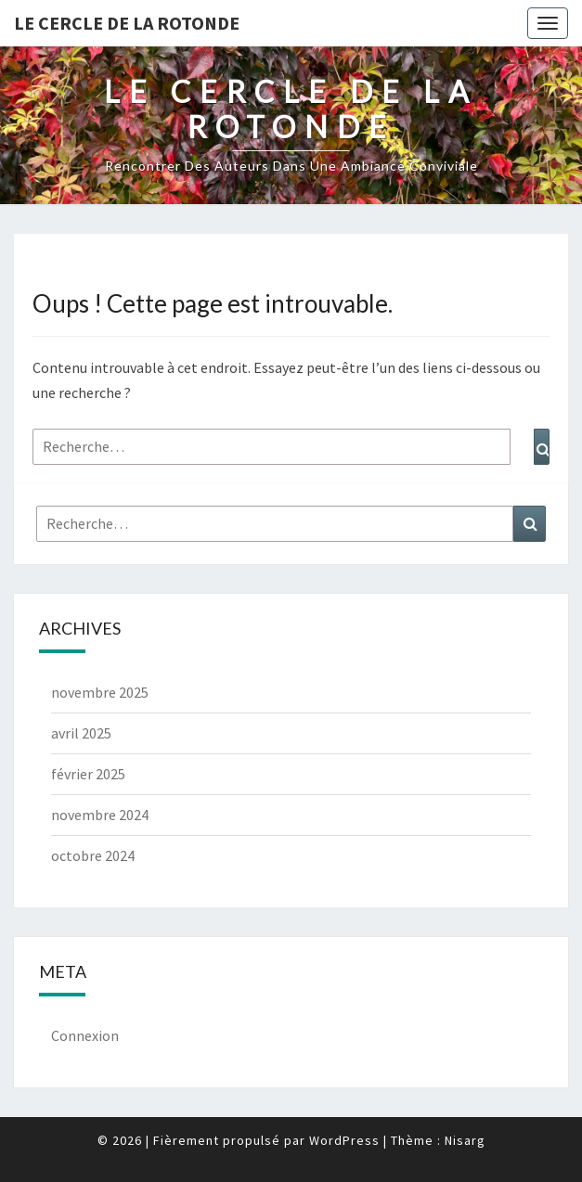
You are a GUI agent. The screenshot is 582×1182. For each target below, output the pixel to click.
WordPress (344, 1140)
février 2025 (88, 773)
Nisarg (465, 1140)
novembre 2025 (100, 692)
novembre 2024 (100, 814)
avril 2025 (81, 733)
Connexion (85, 1035)
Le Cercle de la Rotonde (126, 22)
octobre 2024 (93, 855)
